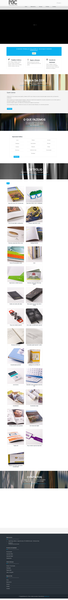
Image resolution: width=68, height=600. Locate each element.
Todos (8, 183)
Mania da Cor (33, 7)
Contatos (54, 7)
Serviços (40, 7)
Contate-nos (5, 108)
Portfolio (47, 7)
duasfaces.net (46, 596)
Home (26, 7)
